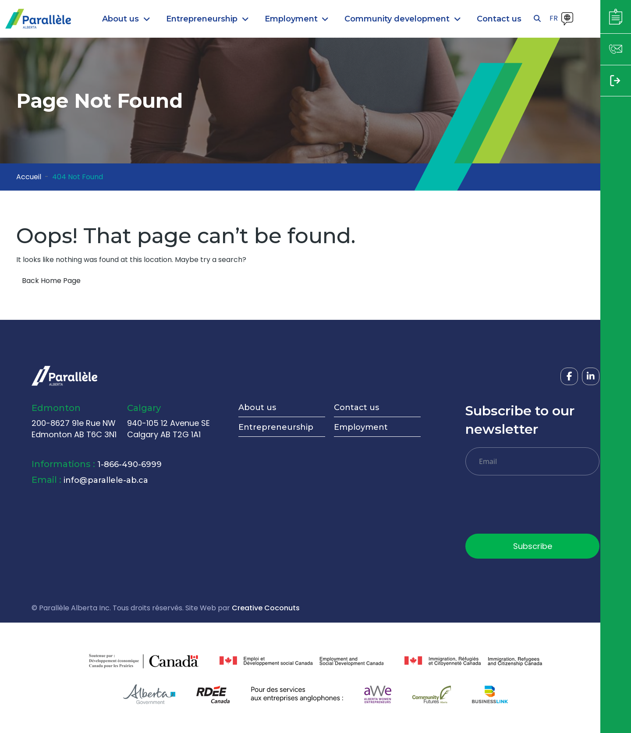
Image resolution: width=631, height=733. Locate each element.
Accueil (28, 177)
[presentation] (532, 508)
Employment (361, 427)
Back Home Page (51, 281)
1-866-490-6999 (129, 464)
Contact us (356, 407)
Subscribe (532, 546)
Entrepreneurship (275, 427)
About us (257, 407)
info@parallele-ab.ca (106, 480)
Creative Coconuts (266, 608)
